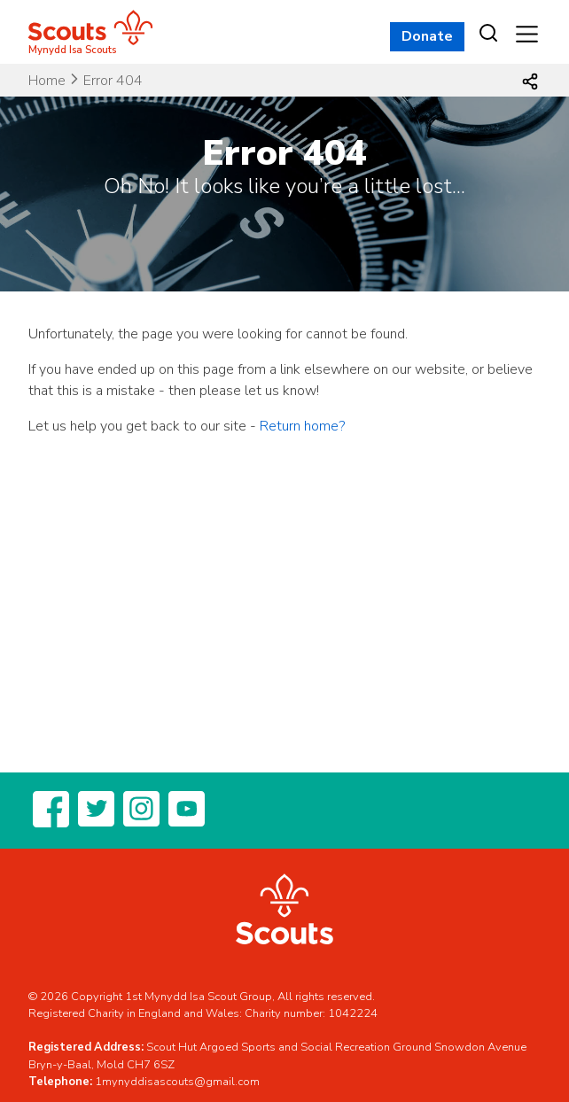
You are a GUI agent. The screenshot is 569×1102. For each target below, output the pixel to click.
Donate (427, 36)
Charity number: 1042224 (311, 1013)
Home (47, 80)
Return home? (302, 426)
